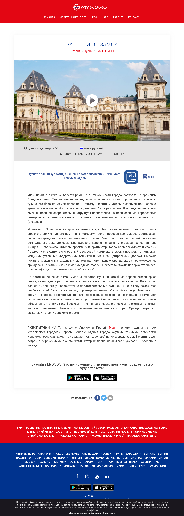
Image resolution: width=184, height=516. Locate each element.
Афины (119, 453)
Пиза (110, 461)
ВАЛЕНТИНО (105, 51)
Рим (157, 461)
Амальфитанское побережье (58, 453)
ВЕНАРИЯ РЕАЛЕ (118, 431)
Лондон (122, 457)
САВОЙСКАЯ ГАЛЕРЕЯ (41, 435)
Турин (88, 51)
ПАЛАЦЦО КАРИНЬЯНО (142, 435)
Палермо (74, 461)
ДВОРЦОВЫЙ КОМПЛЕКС (90, 431)
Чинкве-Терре (25, 453)
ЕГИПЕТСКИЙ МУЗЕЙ (40, 431)
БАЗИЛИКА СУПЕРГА (144, 431)
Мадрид (136, 457)
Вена (38, 457)
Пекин (100, 461)
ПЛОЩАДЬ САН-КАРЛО (72, 435)
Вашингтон (24, 457)
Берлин (163, 453)
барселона (134, 453)
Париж (88, 461)
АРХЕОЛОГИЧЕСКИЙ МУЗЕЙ (107, 435)
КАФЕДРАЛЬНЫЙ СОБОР (89, 427)
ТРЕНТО (131, 465)
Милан (164, 457)
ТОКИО (119, 465)
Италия (75, 51)
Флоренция (158, 465)
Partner (118, 16)
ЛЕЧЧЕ (110, 457)
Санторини (53, 465)
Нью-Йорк (59, 461)
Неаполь (44, 461)
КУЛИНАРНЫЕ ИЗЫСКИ (56, 427)
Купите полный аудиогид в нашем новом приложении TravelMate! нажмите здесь (83, 176)
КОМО (100, 457)
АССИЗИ (106, 453)
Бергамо (150, 453)
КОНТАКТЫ (134, 16)
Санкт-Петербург (30, 465)
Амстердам (89, 453)
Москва (29, 461)
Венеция (50, 457)
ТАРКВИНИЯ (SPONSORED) (96, 465)
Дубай (89, 457)
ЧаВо (105, 16)
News (94, 16)
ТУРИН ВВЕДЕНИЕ (27, 427)
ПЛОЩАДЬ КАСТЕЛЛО (154, 427)
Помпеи (121, 461)
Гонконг (76, 457)
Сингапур (70, 465)
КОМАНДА (49, 16)
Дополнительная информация (85, 513)
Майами (151, 457)
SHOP (149, 176)
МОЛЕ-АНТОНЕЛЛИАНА (122, 427)
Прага (133, 461)
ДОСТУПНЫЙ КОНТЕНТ (73, 16)
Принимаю (109, 513)
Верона (63, 457)
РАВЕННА (146, 461)
